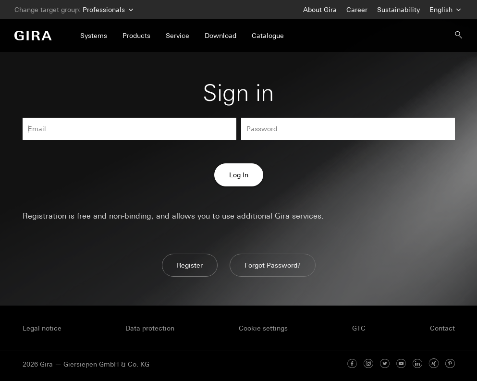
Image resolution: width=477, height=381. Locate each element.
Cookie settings (263, 328)
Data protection (149, 328)
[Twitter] (385, 364)
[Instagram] (368, 364)
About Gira (320, 9)
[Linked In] (417, 364)
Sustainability (398, 9)
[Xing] (434, 364)
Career (356, 9)
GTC (359, 328)
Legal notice (42, 328)
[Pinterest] (450, 364)
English (444, 10)
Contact (442, 328)
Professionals (107, 10)
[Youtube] (401, 364)
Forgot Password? (273, 265)
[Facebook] (352, 364)
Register (190, 265)
